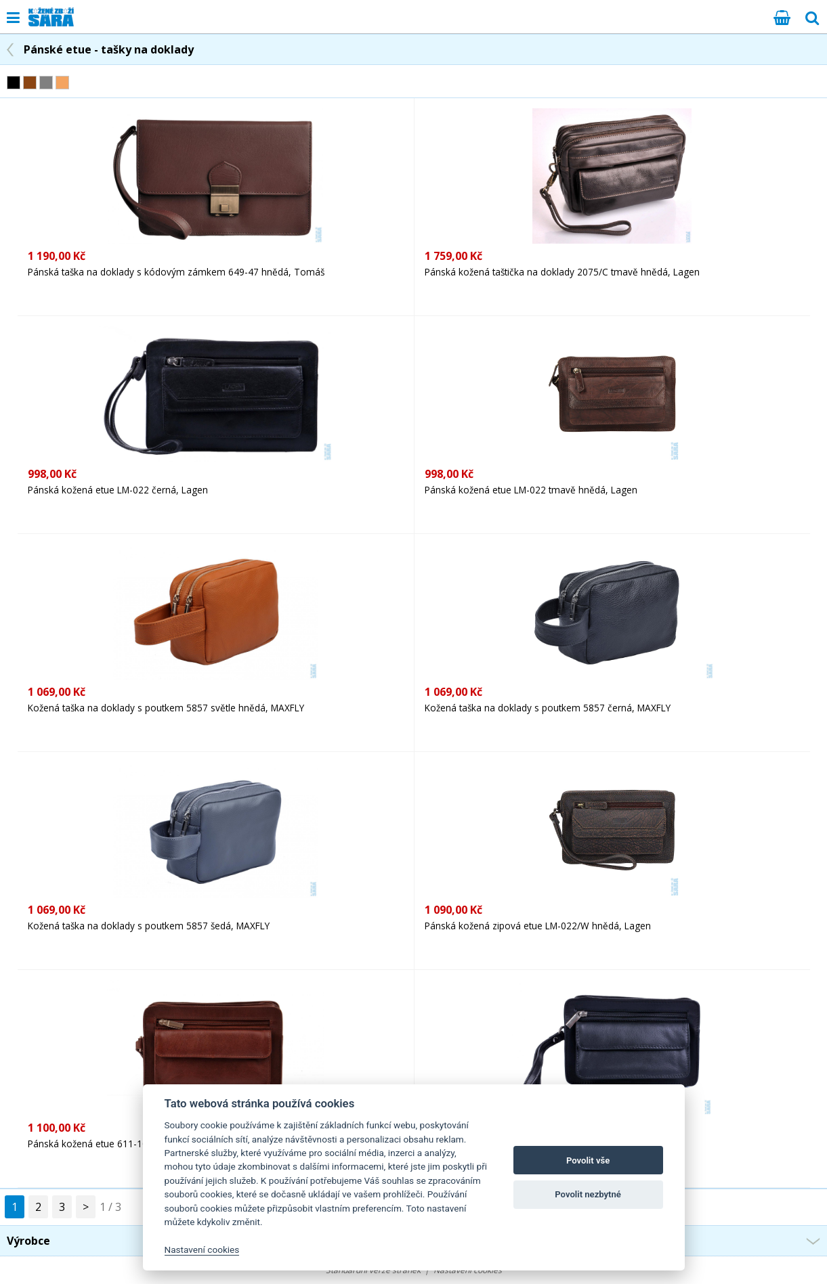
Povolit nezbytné (588, 1194)
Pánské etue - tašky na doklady (109, 49)
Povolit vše (588, 1160)
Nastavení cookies (202, 1249)
